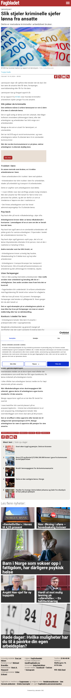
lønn (38, 438)
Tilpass (35, 364)
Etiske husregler (23, 689)
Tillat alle (58, 364)
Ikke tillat (13, 364)
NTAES (17, 97)
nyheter (31, 438)
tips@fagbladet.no (32, 668)
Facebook (40, 672)
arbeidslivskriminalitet (10, 438)
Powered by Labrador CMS (35, 695)
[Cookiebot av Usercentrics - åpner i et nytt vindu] (61, 333)
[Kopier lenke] (68, 76)
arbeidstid (45, 438)
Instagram (30, 675)
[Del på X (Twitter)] (60, 76)
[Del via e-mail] (64, 76)
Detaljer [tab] (35, 338)
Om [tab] (59, 338)
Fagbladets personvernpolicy (50, 689)
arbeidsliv (23, 438)
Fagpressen (24, 686)
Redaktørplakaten (50, 686)
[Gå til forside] (10, 3)
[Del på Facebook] (56, 76)
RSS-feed (61, 675)
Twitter (49, 672)
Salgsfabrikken (39, 670)
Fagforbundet (36, 663)
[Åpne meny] (67, 3)
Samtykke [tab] (12, 338)
